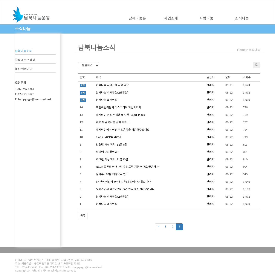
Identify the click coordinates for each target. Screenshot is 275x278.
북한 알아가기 (23, 69)
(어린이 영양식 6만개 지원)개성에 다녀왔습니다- (124, 182)
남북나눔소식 (23, 51)
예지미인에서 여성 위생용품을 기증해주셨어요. (123, 130)
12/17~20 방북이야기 (108, 137)
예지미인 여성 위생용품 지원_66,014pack (120, 115)
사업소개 (171, 18)
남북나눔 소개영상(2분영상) (112, 92)
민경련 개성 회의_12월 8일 (111, 144)
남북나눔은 (137, 18)
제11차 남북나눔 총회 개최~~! (113, 122)
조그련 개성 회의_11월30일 (112, 159)
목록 (82, 215)
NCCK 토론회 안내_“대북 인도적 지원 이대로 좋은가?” (127, 167)
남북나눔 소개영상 (106, 100)
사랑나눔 (206, 18)
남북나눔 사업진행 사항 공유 (112, 85)
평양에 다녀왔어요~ (107, 152)
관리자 (210, 85)
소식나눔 (242, 18)
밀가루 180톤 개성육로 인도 (112, 174)
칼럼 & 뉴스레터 (25, 60)
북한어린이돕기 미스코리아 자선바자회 (118, 107)
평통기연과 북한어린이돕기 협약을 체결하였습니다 (125, 189)
